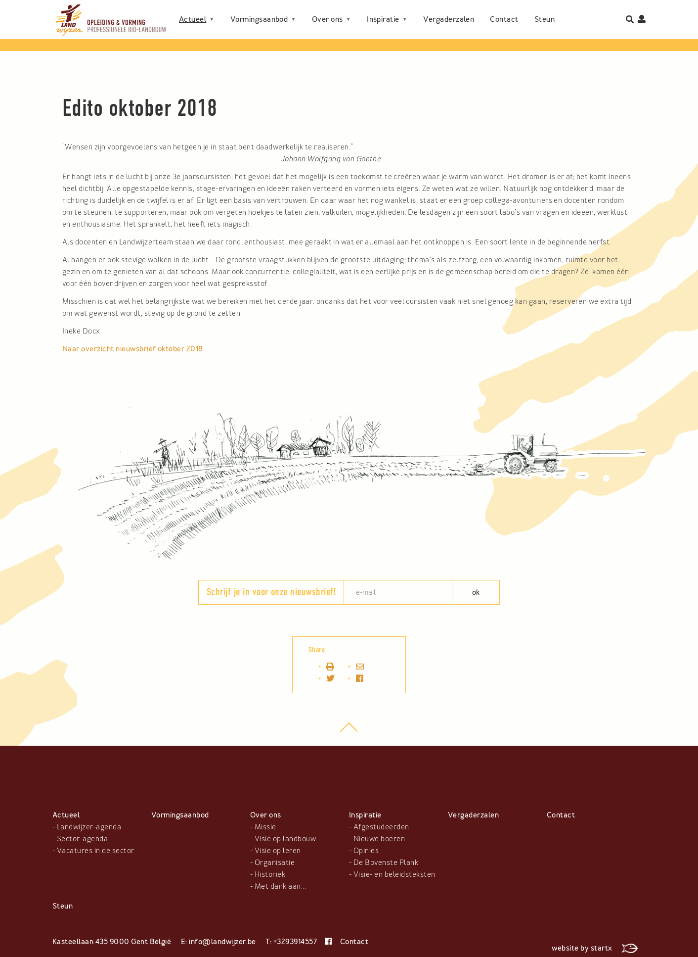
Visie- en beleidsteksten (394, 874)
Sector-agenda (82, 839)
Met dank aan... (280, 886)
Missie (265, 827)
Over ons (327, 11)
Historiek (270, 874)
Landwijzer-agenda (89, 827)
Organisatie (275, 862)
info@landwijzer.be (222, 942)
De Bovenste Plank (385, 862)
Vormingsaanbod (259, 11)
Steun (189, 27)
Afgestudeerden (381, 827)
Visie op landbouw (285, 839)
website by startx (595, 948)
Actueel (192, 11)
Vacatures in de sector (95, 851)
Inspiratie (383, 11)
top (349, 732)
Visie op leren (278, 851)
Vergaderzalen (448, 11)
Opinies (366, 851)
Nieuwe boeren (379, 839)
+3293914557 (295, 942)
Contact (504, 11)
